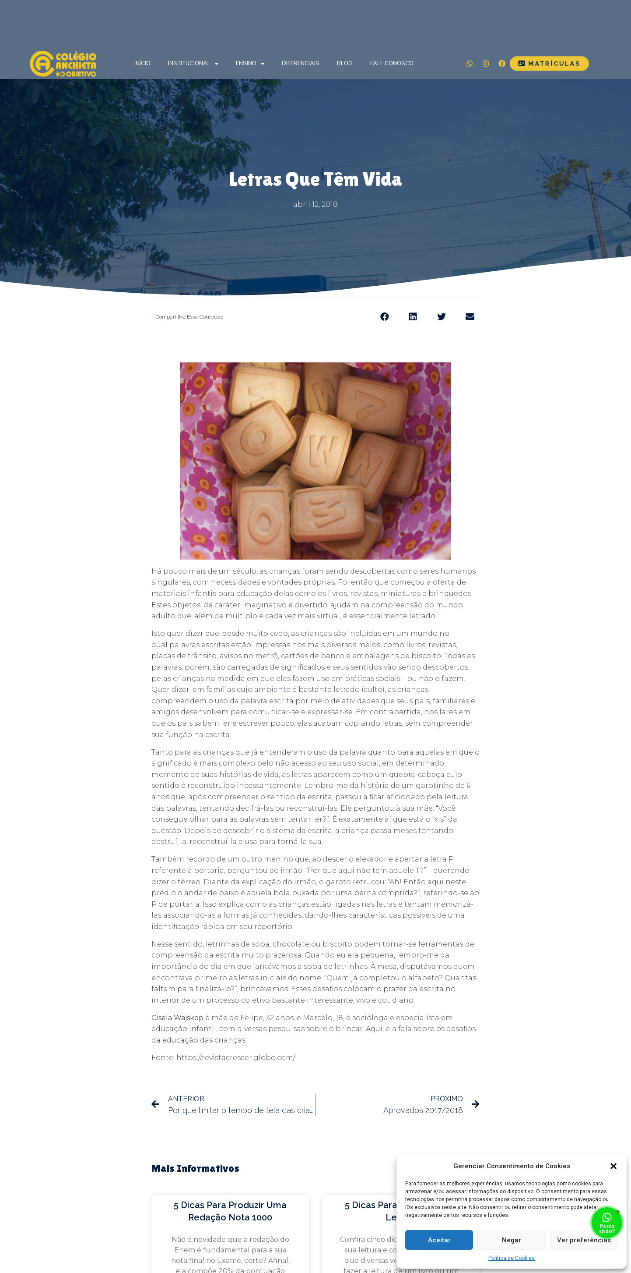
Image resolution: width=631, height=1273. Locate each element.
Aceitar (439, 1240)
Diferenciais (300, 63)
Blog (345, 63)
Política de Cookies (511, 1258)
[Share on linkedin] (413, 317)
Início (142, 63)
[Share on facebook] (384, 317)
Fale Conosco (392, 63)
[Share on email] (470, 317)
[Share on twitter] (441, 317)
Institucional (193, 64)
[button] (613, 1166)
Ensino (250, 64)
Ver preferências (584, 1240)
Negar (511, 1240)
